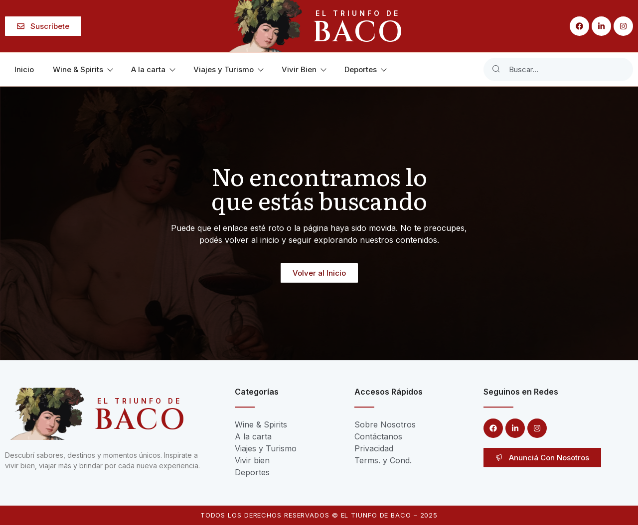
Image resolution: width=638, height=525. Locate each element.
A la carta (152, 69)
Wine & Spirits (82, 69)
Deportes (365, 69)
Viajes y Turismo (228, 69)
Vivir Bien (303, 69)
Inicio (24, 69)
